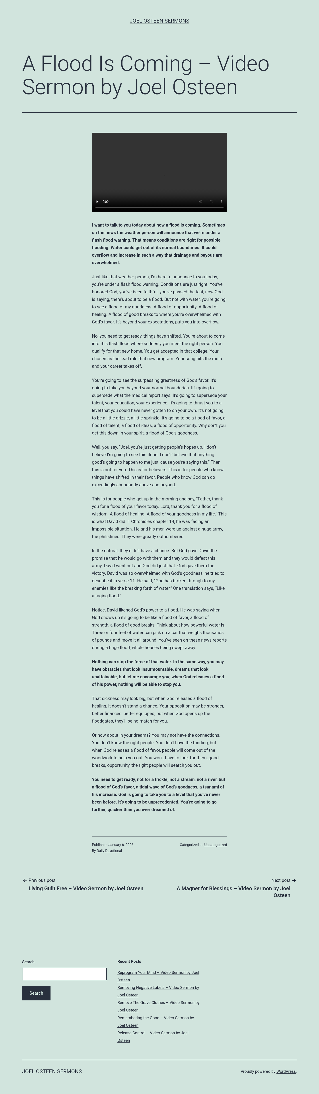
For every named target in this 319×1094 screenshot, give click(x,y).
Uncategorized (215, 845)
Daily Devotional (109, 851)
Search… (29, 961)
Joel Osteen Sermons (159, 21)
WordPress (286, 1071)
